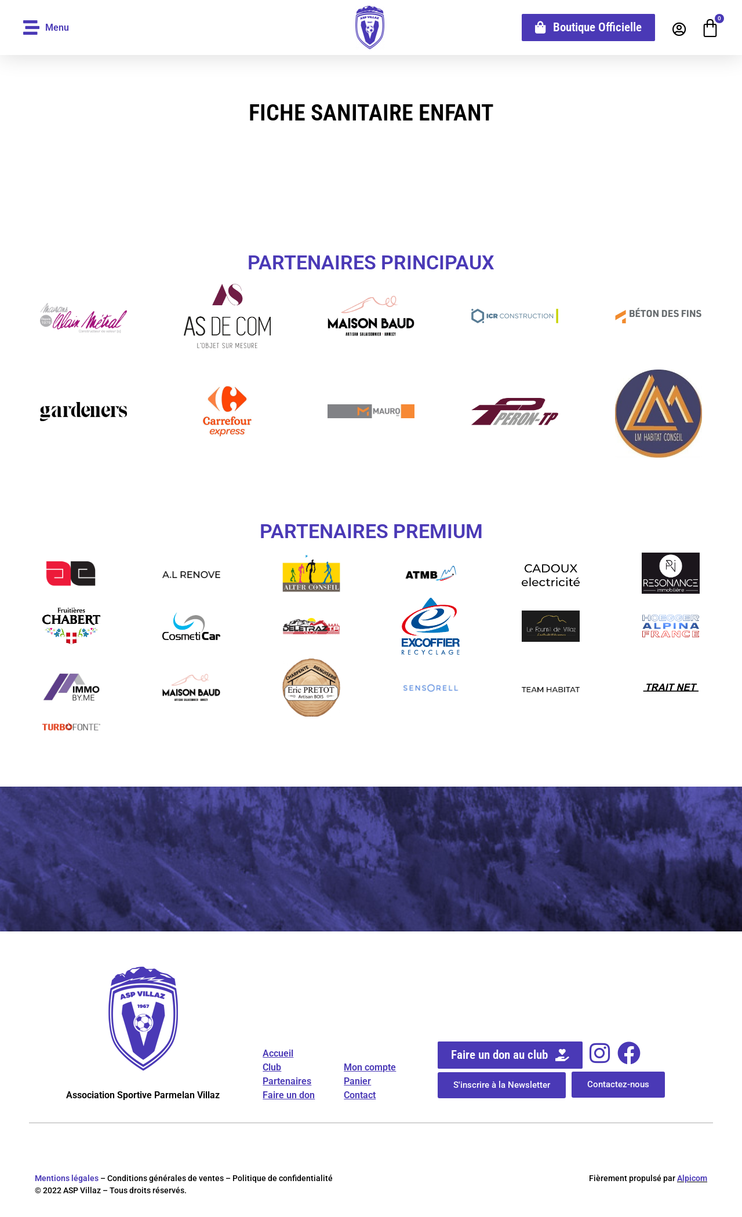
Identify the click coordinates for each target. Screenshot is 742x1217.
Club (272, 1067)
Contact (360, 1095)
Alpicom (692, 1178)
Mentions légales (67, 1178)
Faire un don (289, 1095)
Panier (357, 1081)
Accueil (278, 1053)
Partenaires (287, 1081)
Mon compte (370, 1067)
